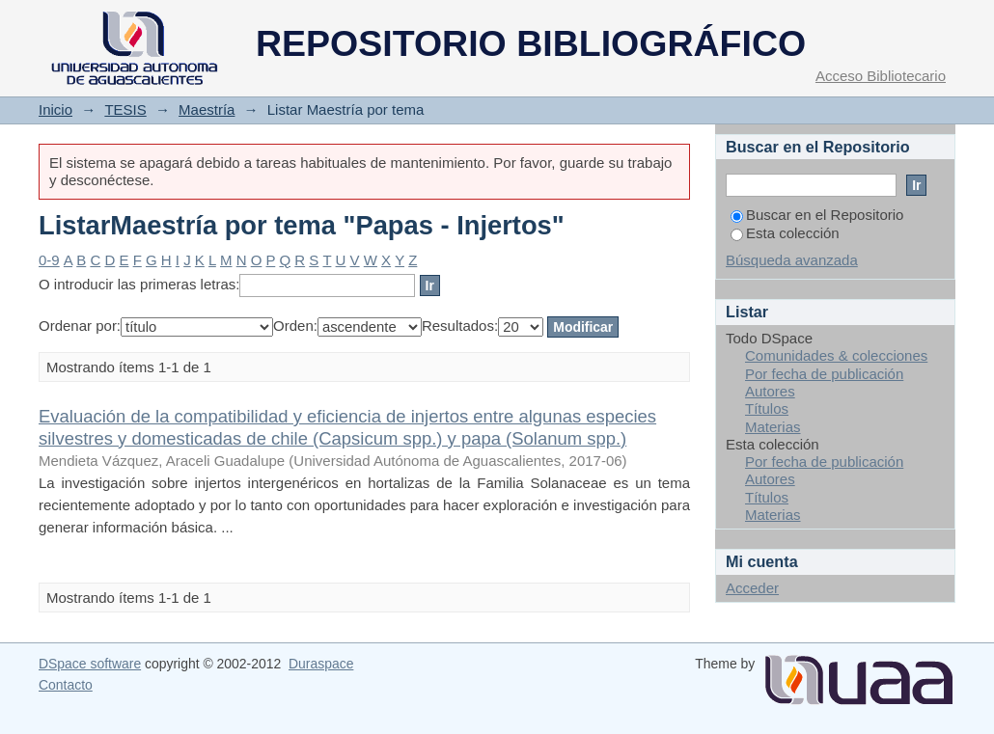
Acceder (752, 588)
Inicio (55, 109)
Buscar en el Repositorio (817, 214)
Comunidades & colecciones (836, 355)
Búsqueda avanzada (792, 260)
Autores (770, 391)
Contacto (66, 685)
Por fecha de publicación (824, 374)
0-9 (49, 260)
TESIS (125, 109)
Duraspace (321, 663)
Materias (773, 427)
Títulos (766, 408)
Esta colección (785, 233)
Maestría (207, 109)
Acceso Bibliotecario (880, 76)
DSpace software (90, 663)
